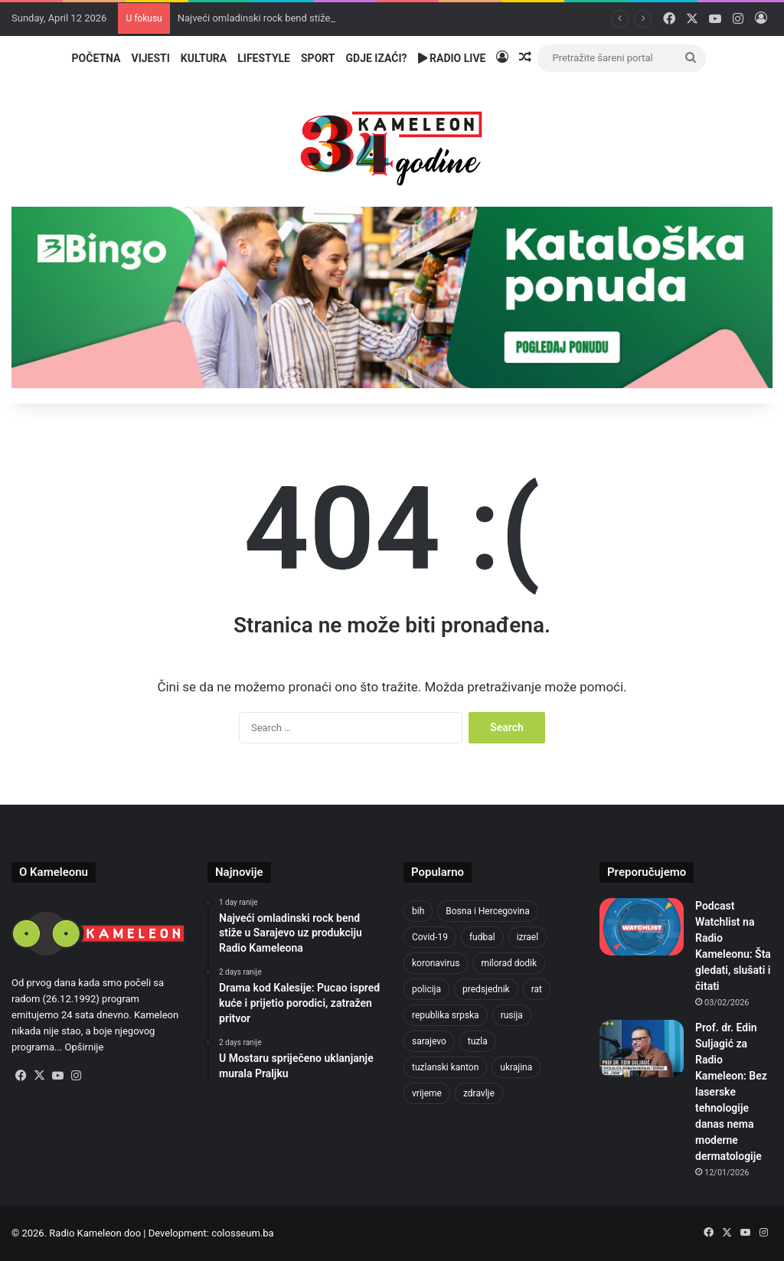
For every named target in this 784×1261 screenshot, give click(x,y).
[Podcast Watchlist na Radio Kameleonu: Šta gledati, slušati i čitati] (641, 927)
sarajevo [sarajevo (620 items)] (429, 1041)
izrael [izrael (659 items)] (528, 937)
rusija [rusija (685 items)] (512, 1015)
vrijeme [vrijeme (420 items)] (427, 1093)
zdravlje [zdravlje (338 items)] (479, 1093)
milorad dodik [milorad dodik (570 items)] (509, 963)
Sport (318, 58)
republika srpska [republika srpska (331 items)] (445, 1015)
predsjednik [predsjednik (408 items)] (486, 989)
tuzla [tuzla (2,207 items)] (478, 1041)
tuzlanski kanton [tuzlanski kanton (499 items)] (445, 1067)
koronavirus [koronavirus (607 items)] (435, 963)
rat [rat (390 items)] (536, 989)
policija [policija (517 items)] (426, 989)
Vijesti (150, 58)
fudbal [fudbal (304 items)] (482, 937)
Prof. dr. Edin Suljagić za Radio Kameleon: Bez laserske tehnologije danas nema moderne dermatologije (731, 1091)
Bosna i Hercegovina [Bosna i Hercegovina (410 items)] (487, 911)
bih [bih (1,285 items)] (418, 911)
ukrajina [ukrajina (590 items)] (516, 1067)
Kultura (204, 58)
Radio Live (452, 58)
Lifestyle (263, 58)
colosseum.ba (242, 1233)
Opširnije (84, 1047)
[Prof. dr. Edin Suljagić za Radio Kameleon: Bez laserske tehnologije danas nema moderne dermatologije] (641, 1048)
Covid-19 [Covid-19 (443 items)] (430, 937)
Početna (96, 58)
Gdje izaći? (376, 58)
